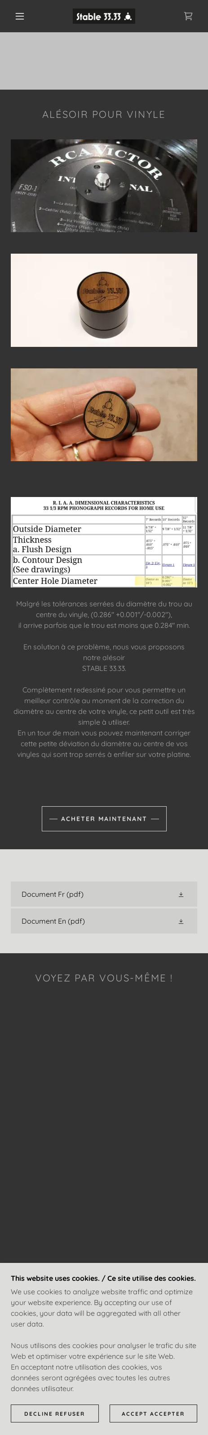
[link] (104, 16)
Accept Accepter (153, 1413)
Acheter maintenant (104, 819)
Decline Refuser (54, 1413)
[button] (20, 16)
